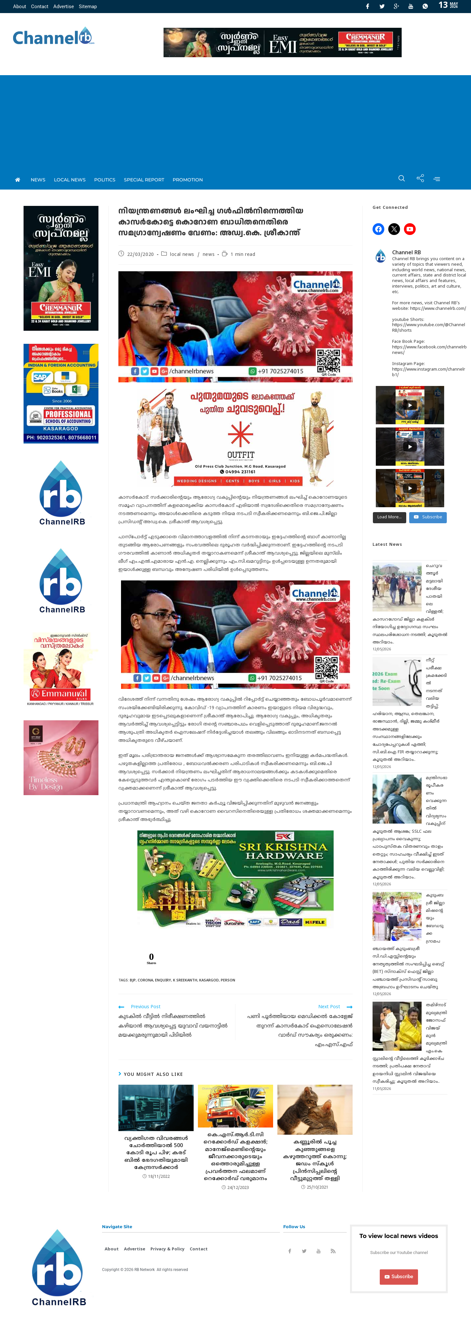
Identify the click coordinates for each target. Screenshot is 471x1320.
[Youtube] (411, 6)
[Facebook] (368, 6)
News (38, 180)
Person (228, 980)
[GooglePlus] (396, 6)
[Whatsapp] (425, 6)
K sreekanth (185, 980)
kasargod (209, 980)
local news (70, 180)
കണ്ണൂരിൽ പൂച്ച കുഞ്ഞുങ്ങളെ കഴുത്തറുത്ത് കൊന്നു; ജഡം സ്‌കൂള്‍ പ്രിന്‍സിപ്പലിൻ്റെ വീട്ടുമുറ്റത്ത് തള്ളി (315, 1160)
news (209, 255)
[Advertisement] (235, 121)
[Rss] (333, 1252)
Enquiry (163, 980)
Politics (104, 180)
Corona (145, 980)
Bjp (133, 980)
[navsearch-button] (398, 179)
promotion (188, 180)
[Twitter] (382, 6)
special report (144, 180)
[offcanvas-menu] (436, 179)
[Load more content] (389, 517)
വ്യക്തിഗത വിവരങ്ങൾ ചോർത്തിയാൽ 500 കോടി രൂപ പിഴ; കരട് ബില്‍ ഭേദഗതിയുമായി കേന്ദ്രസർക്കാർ (156, 1153)
